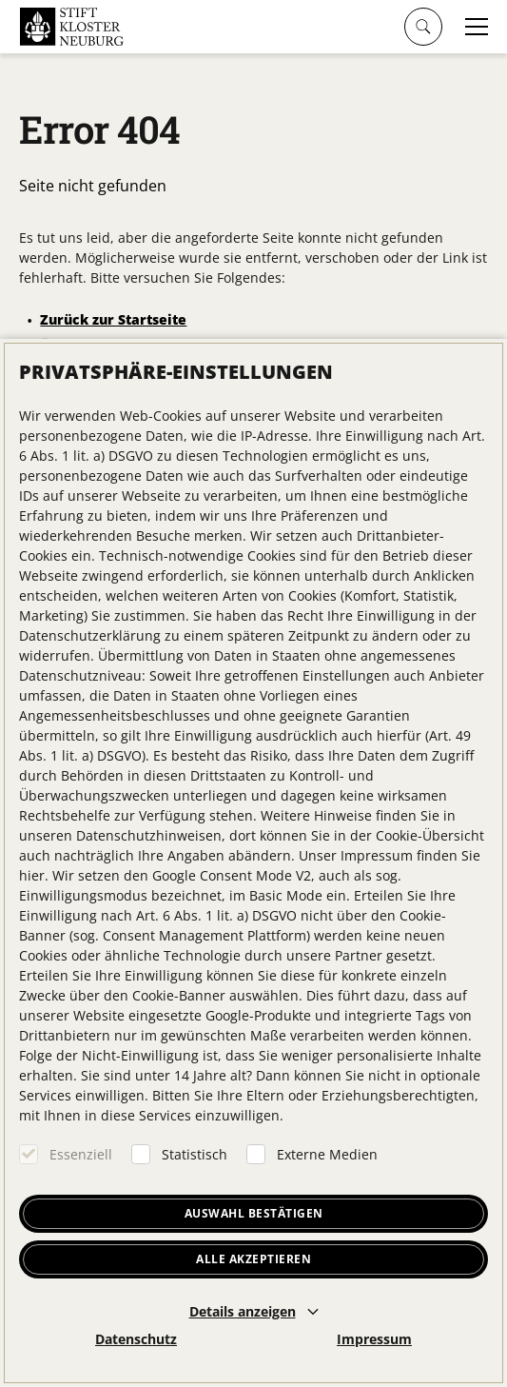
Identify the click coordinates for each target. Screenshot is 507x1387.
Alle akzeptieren (253, 1259)
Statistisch (194, 1154)
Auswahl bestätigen (254, 1213)
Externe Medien (327, 1154)
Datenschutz (136, 1339)
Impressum (374, 1339)
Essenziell (80, 1154)
